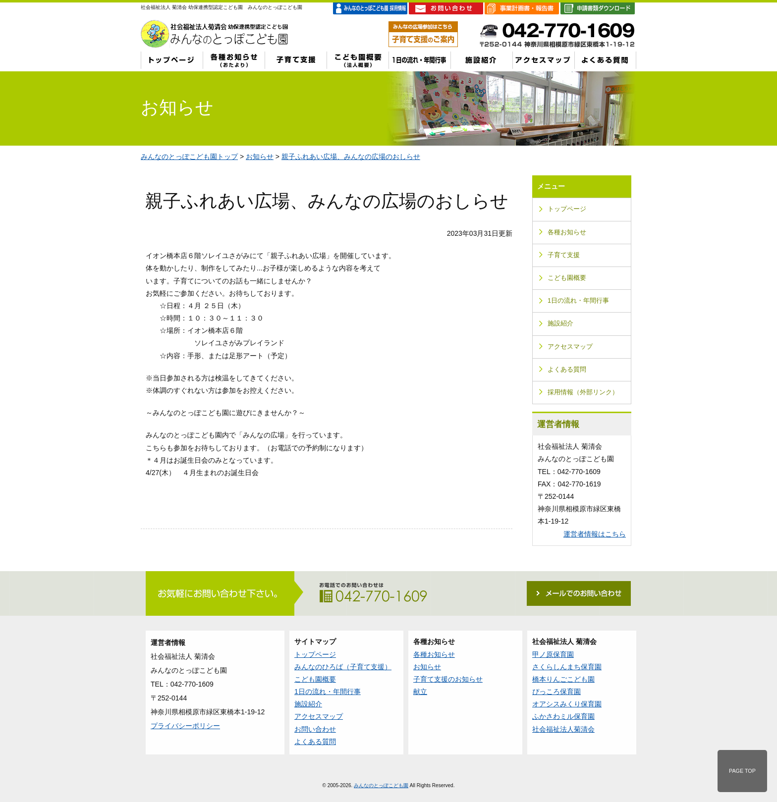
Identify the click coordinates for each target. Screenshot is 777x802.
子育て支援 (564, 255)
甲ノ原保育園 (553, 654)
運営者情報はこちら (594, 534)
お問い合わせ (315, 729)
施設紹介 (560, 323)
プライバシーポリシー (185, 726)
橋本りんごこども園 (563, 679)
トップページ (567, 209)
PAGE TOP (742, 771)
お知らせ (260, 156)
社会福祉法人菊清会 (563, 729)
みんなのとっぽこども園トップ (189, 156)
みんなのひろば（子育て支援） (342, 667)
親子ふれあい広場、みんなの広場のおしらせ (350, 156)
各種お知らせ (567, 232)
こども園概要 (567, 277)
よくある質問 (567, 369)
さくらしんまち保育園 (567, 667)
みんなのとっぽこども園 (381, 785)
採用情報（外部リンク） (583, 392)
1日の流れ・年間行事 (578, 300)
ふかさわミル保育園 (563, 716)
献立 (420, 691)
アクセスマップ (570, 346)
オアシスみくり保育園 (567, 704)
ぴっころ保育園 (556, 691)
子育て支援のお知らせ (448, 679)
